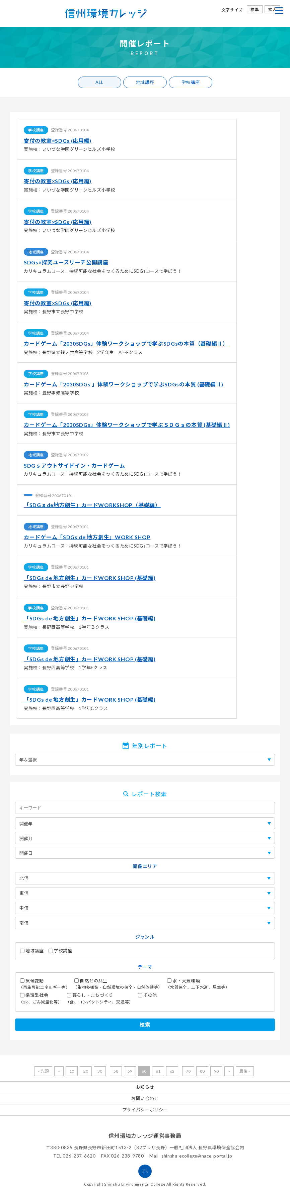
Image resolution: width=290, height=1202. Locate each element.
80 (202, 1071)
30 (99, 1071)
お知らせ (145, 1087)
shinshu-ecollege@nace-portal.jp (196, 1156)
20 (85, 1071)
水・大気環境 (198, 984)
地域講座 (145, 82)
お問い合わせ (145, 1098)
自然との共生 (117, 984)
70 (188, 1071)
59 (130, 1071)
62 (172, 1071)
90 (216, 1071)
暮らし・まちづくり (99, 998)
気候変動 (44, 984)
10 (71, 1071)
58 (116, 1071)
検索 (145, 1025)
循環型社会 (40, 998)
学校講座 (191, 82)
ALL (99, 82)
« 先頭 (43, 1071)
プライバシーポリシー (145, 1109)
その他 (147, 995)
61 (158, 1071)
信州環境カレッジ (106, 13)
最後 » (244, 1071)
